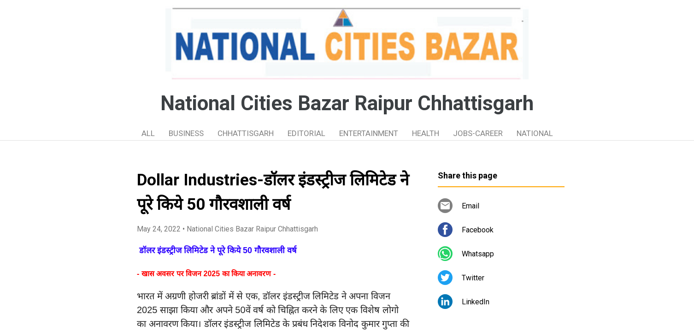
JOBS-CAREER (478, 133)
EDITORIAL (306, 133)
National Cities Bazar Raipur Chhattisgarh (347, 103)
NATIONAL (535, 133)
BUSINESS (186, 133)
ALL (148, 133)
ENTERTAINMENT (368, 133)
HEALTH (425, 133)
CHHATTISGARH (246, 133)
